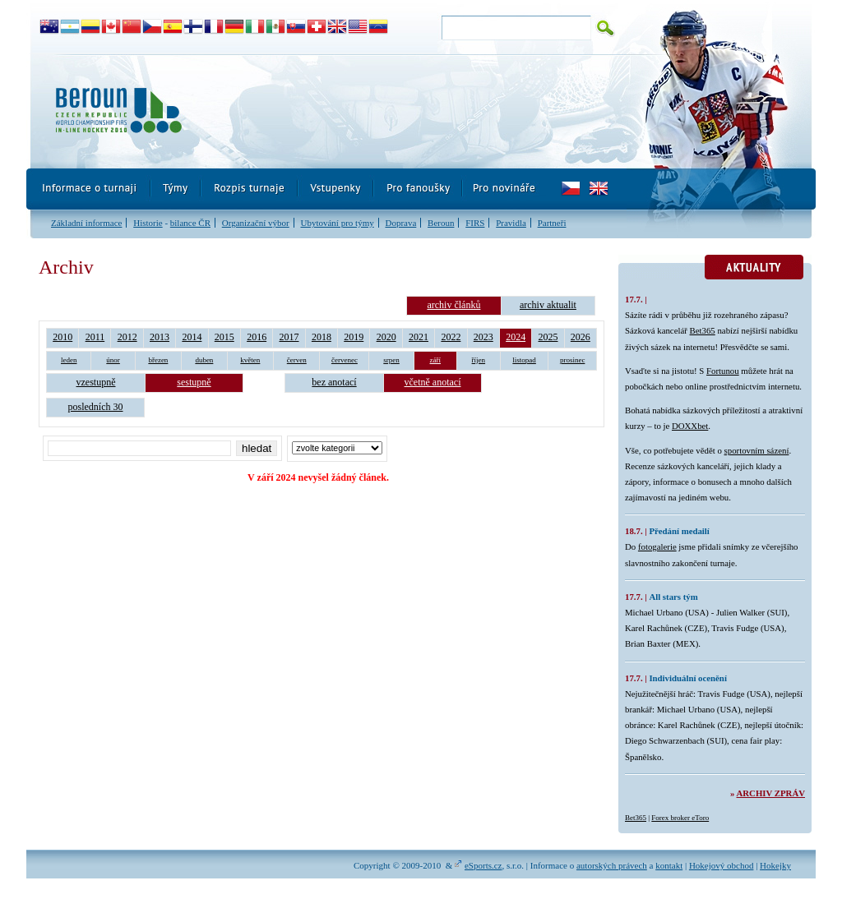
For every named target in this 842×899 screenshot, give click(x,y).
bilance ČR (190, 223)
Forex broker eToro (680, 818)
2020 (386, 337)
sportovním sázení (756, 450)
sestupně (193, 382)
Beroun (441, 223)
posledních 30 (95, 407)
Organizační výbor (255, 223)
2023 (483, 337)
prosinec (572, 360)
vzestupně (96, 382)
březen (158, 360)
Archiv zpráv (771, 793)
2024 (515, 337)
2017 (289, 337)
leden (69, 360)
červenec (344, 360)
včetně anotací (433, 382)
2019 (353, 337)
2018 (321, 337)
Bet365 (702, 330)
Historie (147, 223)
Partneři (552, 223)
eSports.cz (483, 865)
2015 (224, 337)
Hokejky (775, 865)
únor (113, 360)
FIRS (474, 223)
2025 (548, 337)
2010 (62, 337)
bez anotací (334, 382)
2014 (191, 337)
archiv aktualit (548, 305)
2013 (159, 337)
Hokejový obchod (721, 865)
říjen (479, 360)
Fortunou (722, 371)
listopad (524, 360)
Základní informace (86, 223)
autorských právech (611, 865)
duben (204, 360)
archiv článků (453, 305)
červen (297, 360)
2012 (127, 337)
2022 (450, 337)
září (436, 360)
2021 (418, 337)
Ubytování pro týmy (336, 223)
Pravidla (511, 223)
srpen (391, 360)
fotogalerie (657, 546)
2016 (256, 337)
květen (250, 360)
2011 (95, 337)
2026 (580, 337)
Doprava (400, 223)
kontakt (668, 865)
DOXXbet (690, 426)
